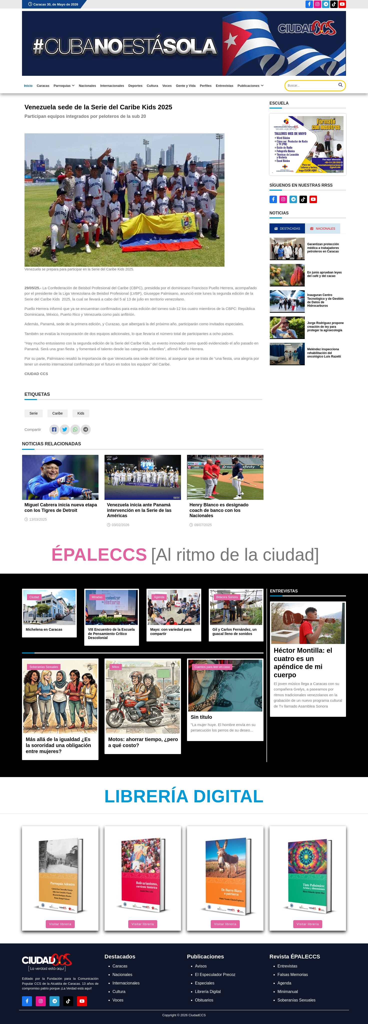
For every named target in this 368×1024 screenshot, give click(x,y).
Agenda (159, 597)
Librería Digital (184, 796)
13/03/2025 (38, 519)
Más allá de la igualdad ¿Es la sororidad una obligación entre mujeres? (58, 745)
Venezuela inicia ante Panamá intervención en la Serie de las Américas (139, 510)
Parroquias (64, 86)
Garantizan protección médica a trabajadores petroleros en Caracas (323, 247)
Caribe (57, 413)
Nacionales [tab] (322, 228)
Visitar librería (60, 924)
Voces (167, 86)
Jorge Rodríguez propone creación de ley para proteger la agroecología (325, 326)
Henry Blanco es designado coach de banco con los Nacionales (219, 510)
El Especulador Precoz (215, 974)
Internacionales (112, 86)
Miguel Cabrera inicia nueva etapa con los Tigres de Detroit (60, 507)
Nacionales (87, 86)
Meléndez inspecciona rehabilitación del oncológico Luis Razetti (324, 353)
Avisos (201, 966)
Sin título (201, 717)
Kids (81, 413)
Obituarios (204, 1000)
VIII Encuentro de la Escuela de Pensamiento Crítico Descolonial (111, 633)
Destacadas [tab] (287, 228)
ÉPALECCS (99, 554)
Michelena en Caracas (44, 629)
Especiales (204, 983)
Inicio (28, 86)
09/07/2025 (203, 525)
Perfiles (206, 86)
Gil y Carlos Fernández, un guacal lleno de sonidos (234, 631)
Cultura (152, 86)
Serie (34, 413)
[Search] (315, 85)
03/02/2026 (120, 525)
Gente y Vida (186, 86)
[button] (308, 144)
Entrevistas (224, 86)
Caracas (43, 86)
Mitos (115, 667)
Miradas (97, 597)
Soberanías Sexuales (44, 667)
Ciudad (34, 597)
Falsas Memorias (293, 974)
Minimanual (288, 991)
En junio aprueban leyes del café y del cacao (324, 274)
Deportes (135, 86)
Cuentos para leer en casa (212, 667)
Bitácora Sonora (227, 597)
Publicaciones (250, 86)
